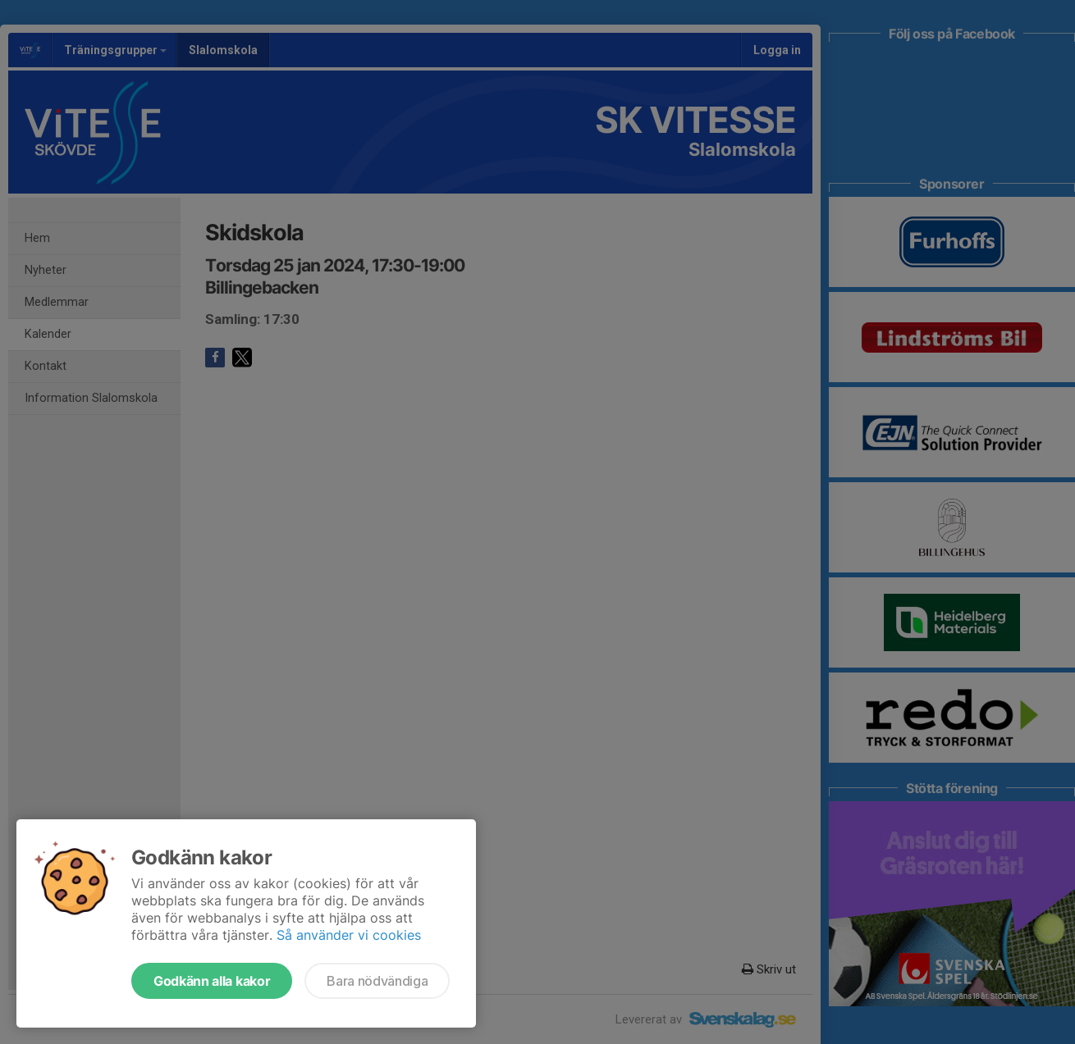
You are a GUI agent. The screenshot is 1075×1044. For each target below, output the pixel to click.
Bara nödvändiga (377, 981)
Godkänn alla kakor (211, 981)
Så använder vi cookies (349, 935)
